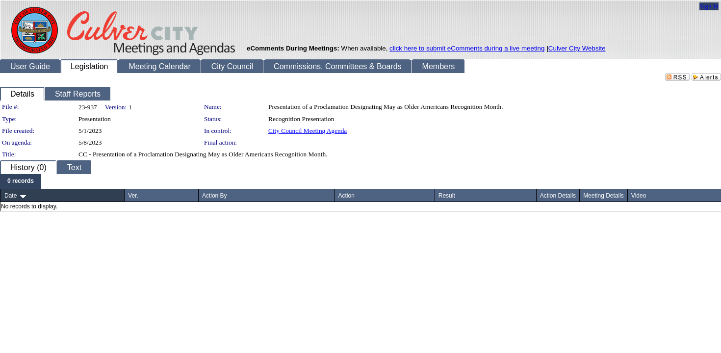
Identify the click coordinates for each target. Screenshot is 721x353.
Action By (214, 195)
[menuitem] (20, 181)
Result (446, 195)
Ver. (133, 195)
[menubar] (20, 181)
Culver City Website (577, 48)
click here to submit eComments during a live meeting (466, 48)
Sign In (709, 6)
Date (10, 195)
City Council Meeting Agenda (307, 130)
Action (346, 195)
